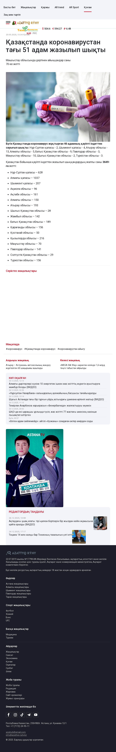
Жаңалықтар (28, 7)
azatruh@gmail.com (16, 732)
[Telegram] (29, 715)
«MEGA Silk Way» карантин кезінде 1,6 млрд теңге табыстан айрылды (82, 366)
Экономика (11, 658)
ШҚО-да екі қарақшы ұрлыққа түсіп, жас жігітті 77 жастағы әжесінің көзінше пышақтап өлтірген (53, 413)
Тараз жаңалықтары (16, 597)
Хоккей (9, 614)
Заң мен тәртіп (12, 14)
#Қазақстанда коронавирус (39, 349)
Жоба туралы (13, 685)
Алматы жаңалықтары (17, 587)
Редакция (11, 688)
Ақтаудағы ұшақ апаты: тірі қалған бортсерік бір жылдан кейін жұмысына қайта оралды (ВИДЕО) (51, 523)
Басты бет (10, 7)
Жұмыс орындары (15, 698)
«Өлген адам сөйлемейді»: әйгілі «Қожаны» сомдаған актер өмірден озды (51, 421)
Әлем (8, 671)
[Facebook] (8, 714)
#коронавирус (14, 349)
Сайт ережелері (14, 695)
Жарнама (10, 692)
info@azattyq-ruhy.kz (16, 735)
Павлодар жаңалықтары (18, 593)
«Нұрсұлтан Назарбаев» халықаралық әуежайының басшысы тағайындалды (53, 393)
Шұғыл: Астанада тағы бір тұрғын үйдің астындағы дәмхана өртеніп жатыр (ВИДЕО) (56, 399)
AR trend (59, 7)
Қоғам (88, 7)
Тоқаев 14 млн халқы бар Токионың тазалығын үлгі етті (40, 534)
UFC (8, 620)
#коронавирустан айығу (71, 349)
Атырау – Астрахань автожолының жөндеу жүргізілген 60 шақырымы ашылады (28, 366)
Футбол (10, 611)
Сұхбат (9, 668)
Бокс (8, 617)
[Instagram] (15, 715)
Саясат (9, 655)
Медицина (11, 634)
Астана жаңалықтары (17, 584)
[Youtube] (35, 715)
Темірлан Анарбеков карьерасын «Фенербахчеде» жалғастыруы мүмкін (50, 405)
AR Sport (74, 7)
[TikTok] (22, 714)
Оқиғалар (11, 665)
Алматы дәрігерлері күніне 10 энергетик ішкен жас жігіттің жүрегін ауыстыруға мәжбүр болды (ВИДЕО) (54, 385)
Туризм (9, 637)
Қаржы (45, 7)
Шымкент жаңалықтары (18, 590)
